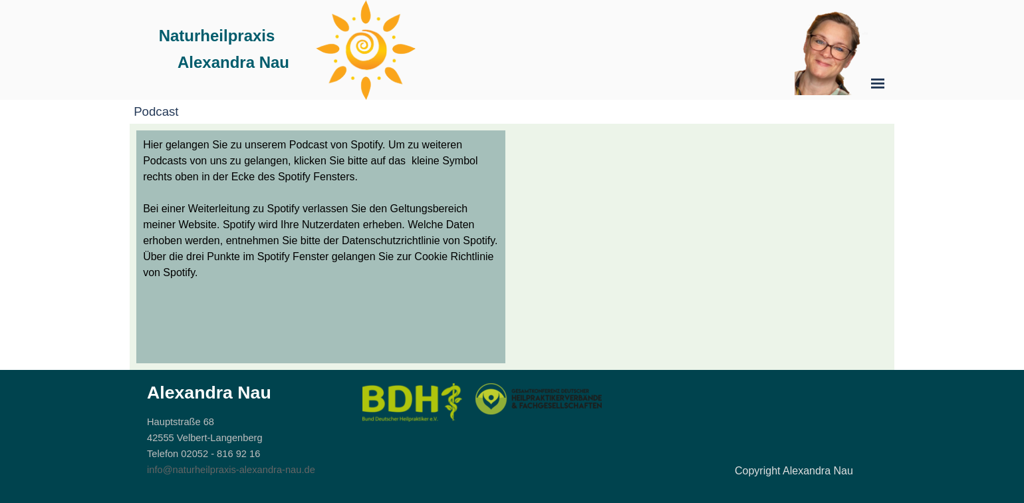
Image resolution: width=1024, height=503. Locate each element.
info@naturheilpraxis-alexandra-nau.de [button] (231, 469)
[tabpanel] (321, 209)
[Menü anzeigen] (878, 83)
